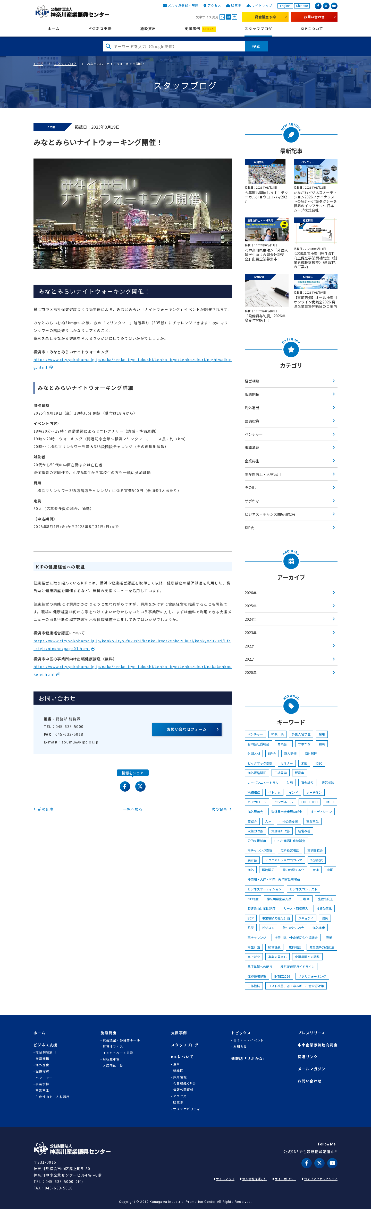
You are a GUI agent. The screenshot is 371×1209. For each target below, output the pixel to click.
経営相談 (252, 380)
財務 (290, 782)
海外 (251, 870)
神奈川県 (277, 734)
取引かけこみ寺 (293, 927)
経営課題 (274, 947)
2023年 (251, 632)
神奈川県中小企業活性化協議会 (296, 937)
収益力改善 (255, 831)
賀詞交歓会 (315, 850)
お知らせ (240, 1046)
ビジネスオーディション (264, 889)
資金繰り (307, 782)
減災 (325, 918)
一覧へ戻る (133, 809)
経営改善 (304, 831)
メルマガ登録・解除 (183, 5)
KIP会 (249, 527)
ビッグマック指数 (260, 763)
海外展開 (311, 753)
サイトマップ (262, 5)
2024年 (251, 619)
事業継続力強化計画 (276, 918)
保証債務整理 (257, 976)
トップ (38, 64)
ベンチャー (254, 434)
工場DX (305, 899)
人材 (268, 821)
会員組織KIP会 (184, 1083)
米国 (304, 763)
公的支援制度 (257, 840)
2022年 (251, 646)
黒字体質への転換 (260, 966)
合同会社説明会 (258, 744)
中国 (330, 870)
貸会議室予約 (265, 16)
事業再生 (312, 821)
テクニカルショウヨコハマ (283, 860)
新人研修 (290, 753)
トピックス (241, 1033)
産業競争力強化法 (321, 947)
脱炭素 (299, 772)
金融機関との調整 (307, 956)
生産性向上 (325, 899)
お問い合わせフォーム (187, 729)
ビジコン (268, 927)
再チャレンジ (257, 937)
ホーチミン (314, 792)
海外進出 (252, 407)
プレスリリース (311, 1033)
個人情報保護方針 (254, 1179)
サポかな (252, 500)
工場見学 (280, 772)
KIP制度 (253, 899)
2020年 (251, 672)
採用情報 (180, 1077)
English (285, 6)
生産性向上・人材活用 (263, 474)
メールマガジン (312, 1069)
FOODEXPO (309, 802)
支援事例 (200, 29)
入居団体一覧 (113, 1066)
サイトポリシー (285, 1179)
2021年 (251, 659)
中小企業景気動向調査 (318, 1045)
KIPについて (312, 28)
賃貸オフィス (113, 1046)
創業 (322, 744)
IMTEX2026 (282, 976)
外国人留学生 (301, 734)
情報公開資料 (183, 1090)
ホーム (54, 28)
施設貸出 (148, 28)
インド (293, 792)
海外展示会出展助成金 (286, 811)
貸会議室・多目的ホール (121, 1040)
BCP (251, 918)
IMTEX (330, 802)
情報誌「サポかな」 (249, 1058)
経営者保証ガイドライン (298, 966)
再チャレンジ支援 (260, 850)
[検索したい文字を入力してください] (174, 46)
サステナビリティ (186, 1109)
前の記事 (43, 809)
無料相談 (295, 947)
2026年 (251, 592)
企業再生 (252, 460)
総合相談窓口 (46, 1052)
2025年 (251, 605)
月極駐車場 (111, 1059)
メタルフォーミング (312, 976)
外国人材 (254, 753)
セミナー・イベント (248, 1040)
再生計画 (254, 947)
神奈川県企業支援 (279, 899)
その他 (250, 487)
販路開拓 (252, 394)
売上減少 (254, 956)
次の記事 (222, 809)
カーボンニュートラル (263, 782)
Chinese (302, 6)
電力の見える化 (293, 870)
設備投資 (252, 421)
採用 (322, 734)
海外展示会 (255, 811)
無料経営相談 (290, 850)
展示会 (252, 860)
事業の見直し (277, 956)
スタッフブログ (258, 28)
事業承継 (252, 447)
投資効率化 (324, 908)
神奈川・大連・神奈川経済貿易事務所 (274, 879)
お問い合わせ (314, 16)
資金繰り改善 (280, 831)
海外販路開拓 (257, 772)
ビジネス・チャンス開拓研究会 (270, 514)
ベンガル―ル (284, 802)
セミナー (287, 763)
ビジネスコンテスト (303, 889)
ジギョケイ (306, 918)
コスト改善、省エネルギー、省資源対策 (296, 986)
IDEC (319, 763)
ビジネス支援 (100, 28)
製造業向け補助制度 (261, 908)
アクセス (214, 5)
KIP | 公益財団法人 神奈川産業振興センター (72, 11)
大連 (316, 870)
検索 (256, 46)
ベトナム (274, 792)
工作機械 (254, 986)
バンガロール (257, 802)
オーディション (321, 811)
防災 (251, 927)
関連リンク (308, 1057)
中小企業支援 (289, 821)
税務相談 (254, 792)
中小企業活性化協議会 (289, 840)
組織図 (178, 1070)
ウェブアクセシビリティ (321, 1179)
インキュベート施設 (118, 1053)
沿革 (176, 1064)
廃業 (329, 937)
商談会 (283, 744)
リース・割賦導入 (296, 908)
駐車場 (236, 5)
